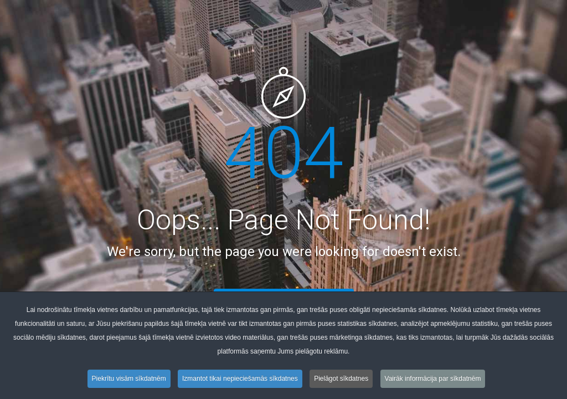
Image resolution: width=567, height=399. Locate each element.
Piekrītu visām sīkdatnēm (129, 378)
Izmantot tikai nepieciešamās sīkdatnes (240, 378)
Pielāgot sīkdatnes (341, 378)
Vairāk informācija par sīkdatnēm (433, 378)
